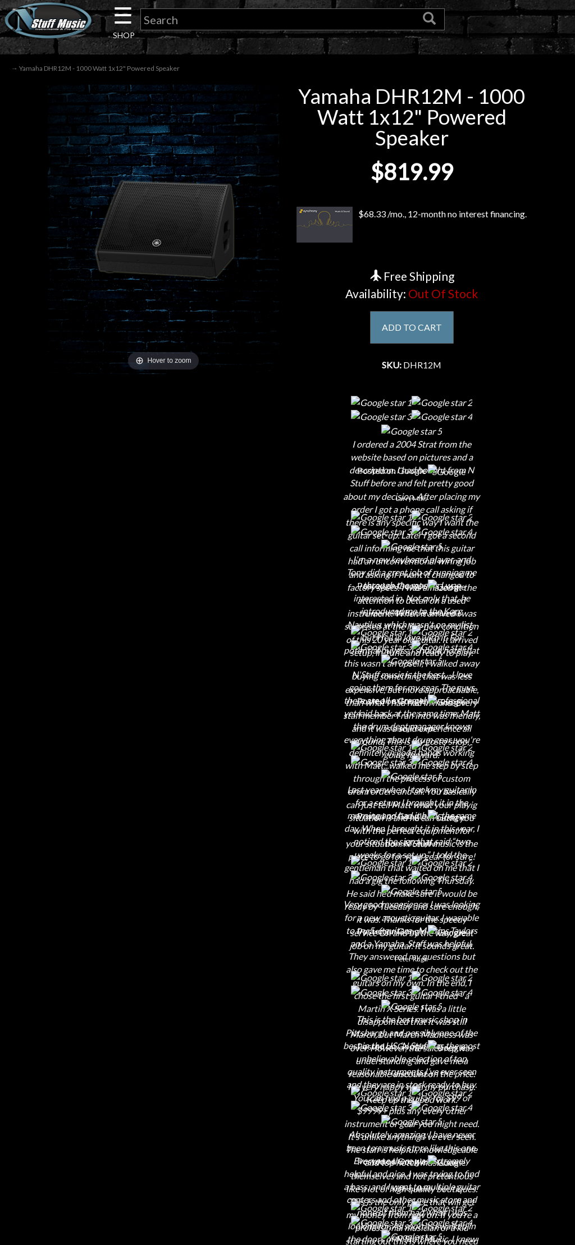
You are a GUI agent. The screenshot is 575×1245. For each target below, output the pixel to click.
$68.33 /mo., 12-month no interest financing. (411, 225)
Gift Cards (287, 1085)
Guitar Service (106, 1144)
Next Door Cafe (106, 1065)
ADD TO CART (412, 327)
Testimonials (287, 1105)
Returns (287, 1046)
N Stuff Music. (63, 1225)
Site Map (287, 1124)
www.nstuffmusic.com (479, 1085)
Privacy (287, 1065)
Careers (106, 1046)
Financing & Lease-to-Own (287, 1006)
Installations (106, 1124)
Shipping (287, 1026)
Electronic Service (106, 1164)
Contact (106, 1026)
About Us (106, 1006)
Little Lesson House (106, 1085)
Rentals (106, 1105)
